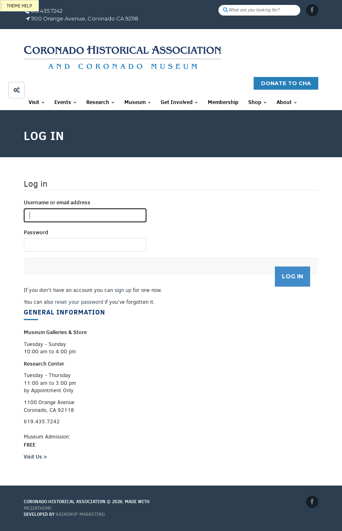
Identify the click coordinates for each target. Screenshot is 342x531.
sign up (123, 290)
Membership (223, 102)
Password (36, 232)
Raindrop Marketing (80, 514)
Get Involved (179, 102)
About (287, 102)
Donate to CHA (286, 83)
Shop (257, 102)
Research (100, 102)
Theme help (19, 6)
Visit (37, 102)
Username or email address (57, 202)
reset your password (79, 301)
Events (65, 102)
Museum (137, 102)
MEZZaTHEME (38, 508)
